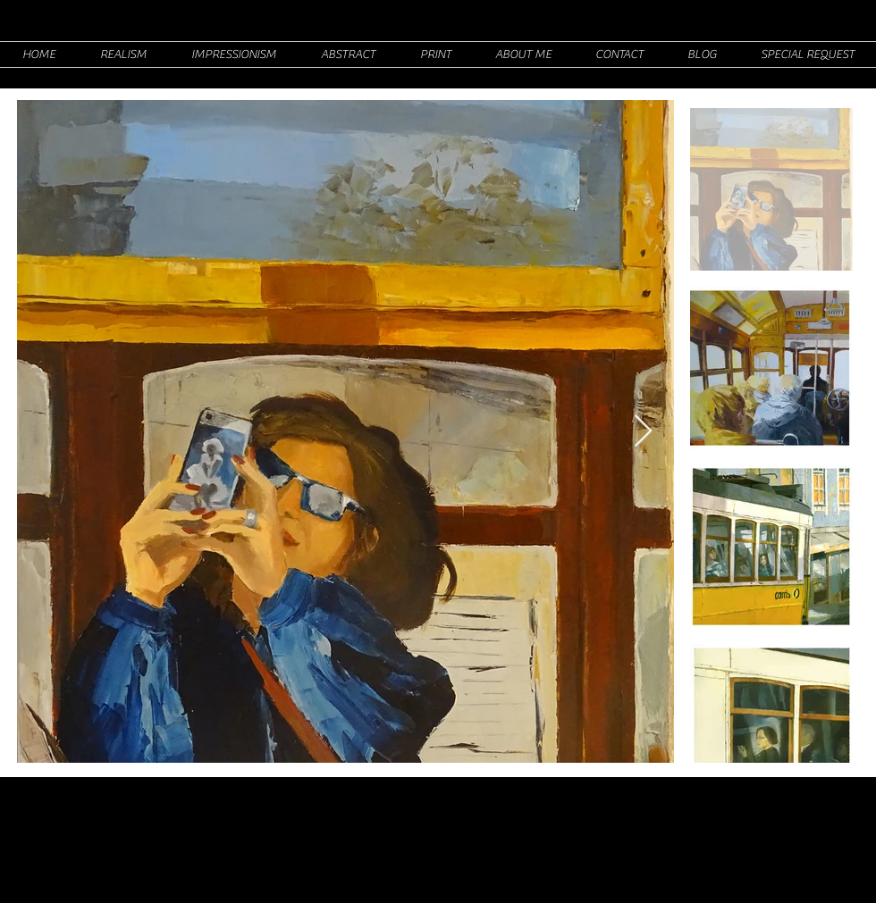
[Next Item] (643, 431)
